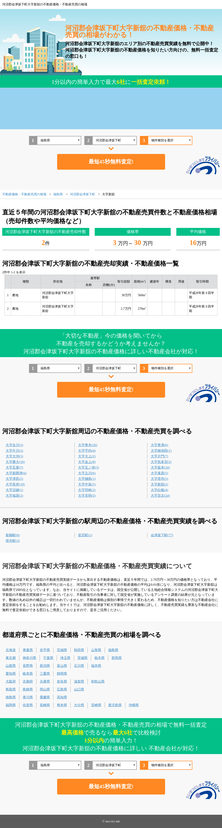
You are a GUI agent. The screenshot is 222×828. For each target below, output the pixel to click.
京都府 (28, 681)
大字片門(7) (159, 456)
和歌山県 (98, 681)
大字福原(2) (14, 495)
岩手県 (45, 650)
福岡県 (11, 705)
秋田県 (79, 650)
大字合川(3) (14, 445)
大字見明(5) (87, 495)
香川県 (28, 697)
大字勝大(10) (15, 462)
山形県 (96, 650)
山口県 (79, 689)
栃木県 (99, 658)
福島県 (113, 650)
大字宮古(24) (160, 495)
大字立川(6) (87, 473)
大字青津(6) (159, 445)
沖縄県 (134, 705)
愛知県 (11, 673)
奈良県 (62, 681)
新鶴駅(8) (13, 535)
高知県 (62, 697)
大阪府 (11, 681)
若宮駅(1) (85, 535)
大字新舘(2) (159, 484)
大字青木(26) (87, 445)
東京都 (11, 658)
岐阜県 (28, 673)
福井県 (96, 666)
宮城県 (62, 650)
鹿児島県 (115, 705)
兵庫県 (45, 681)
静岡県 (62, 673)
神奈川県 (29, 658)
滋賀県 (79, 681)
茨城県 (82, 658)
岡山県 (45, 689)
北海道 (11, 650)
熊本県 (62, 705)
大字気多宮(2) (161, 462)
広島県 (62, 689)
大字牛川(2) (14, 450)
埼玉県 (65, 658)
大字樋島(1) (87, 479)
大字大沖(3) (14, 456)
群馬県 (117, 658)
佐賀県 (28, 705)
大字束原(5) (159, 473)
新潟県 (45, 666)
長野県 (28, 666)
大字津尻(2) (14, 479)
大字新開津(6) (16, 473)
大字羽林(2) (87, 490)
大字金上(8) (87, 462)
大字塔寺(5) (159, 479)
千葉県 (48, 658)
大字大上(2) (87, 456)
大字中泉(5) (87, 484)
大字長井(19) (15, 484)
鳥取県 (11, 689)
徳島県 (11, 697)
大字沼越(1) (14, 490)
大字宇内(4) (87, 450)
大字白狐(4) (159, 490)
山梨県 (11, 666)
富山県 (62, 666)
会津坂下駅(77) (162, 535)
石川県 (79, 666)
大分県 (79, 705)
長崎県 (45, 705)
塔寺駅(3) (13, 541)
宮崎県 (96, 705)
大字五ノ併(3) (88, 467)
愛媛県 (45, 697)
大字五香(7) (14, 467)
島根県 (28, 689)
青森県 (28, 650)
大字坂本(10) (160, 467)
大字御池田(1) (161, 450)
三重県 (45, 673)
